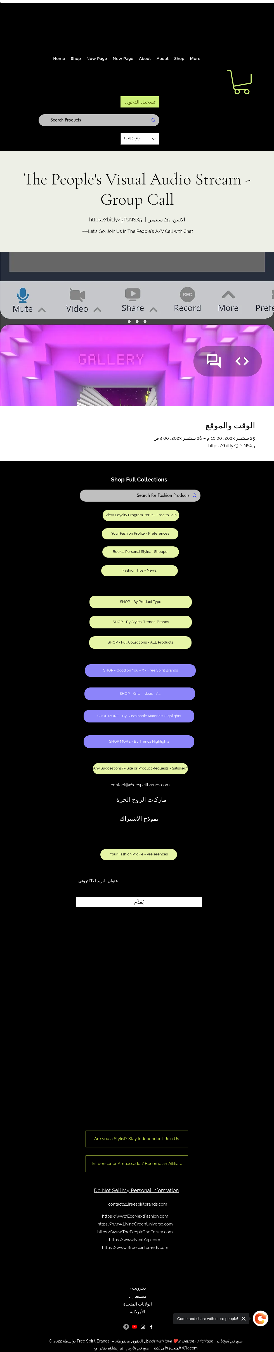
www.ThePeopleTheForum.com (142, 1231)
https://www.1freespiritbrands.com (135, 1247)
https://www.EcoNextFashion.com (135, 1216)
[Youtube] (134, 1327)
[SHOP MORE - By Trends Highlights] (139, 741)
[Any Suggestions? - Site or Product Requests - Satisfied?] (140, 768)
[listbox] (140, 139)
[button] (140, 139)
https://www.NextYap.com (134, 1239)
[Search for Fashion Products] (140, 496)
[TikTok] (126, 1327)
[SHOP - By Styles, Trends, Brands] (140, 622)
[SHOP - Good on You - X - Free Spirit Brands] (140, 670)
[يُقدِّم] (139, 902)
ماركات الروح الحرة (141, 799)
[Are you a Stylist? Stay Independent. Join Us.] (137, 1139)
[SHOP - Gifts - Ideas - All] (139, 693)
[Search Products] (99, 120)
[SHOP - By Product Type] (140, 602)
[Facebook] (151, 1327)
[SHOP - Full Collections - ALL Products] (140, 642)
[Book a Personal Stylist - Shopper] (140, 552)
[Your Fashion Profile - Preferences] (140, 533)
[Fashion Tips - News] (139, 570)
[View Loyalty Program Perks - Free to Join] (141, 515)
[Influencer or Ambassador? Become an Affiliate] (137, 1163)
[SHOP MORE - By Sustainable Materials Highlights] (139, 716)
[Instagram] (143, 1327)
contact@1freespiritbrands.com (140, 784)
